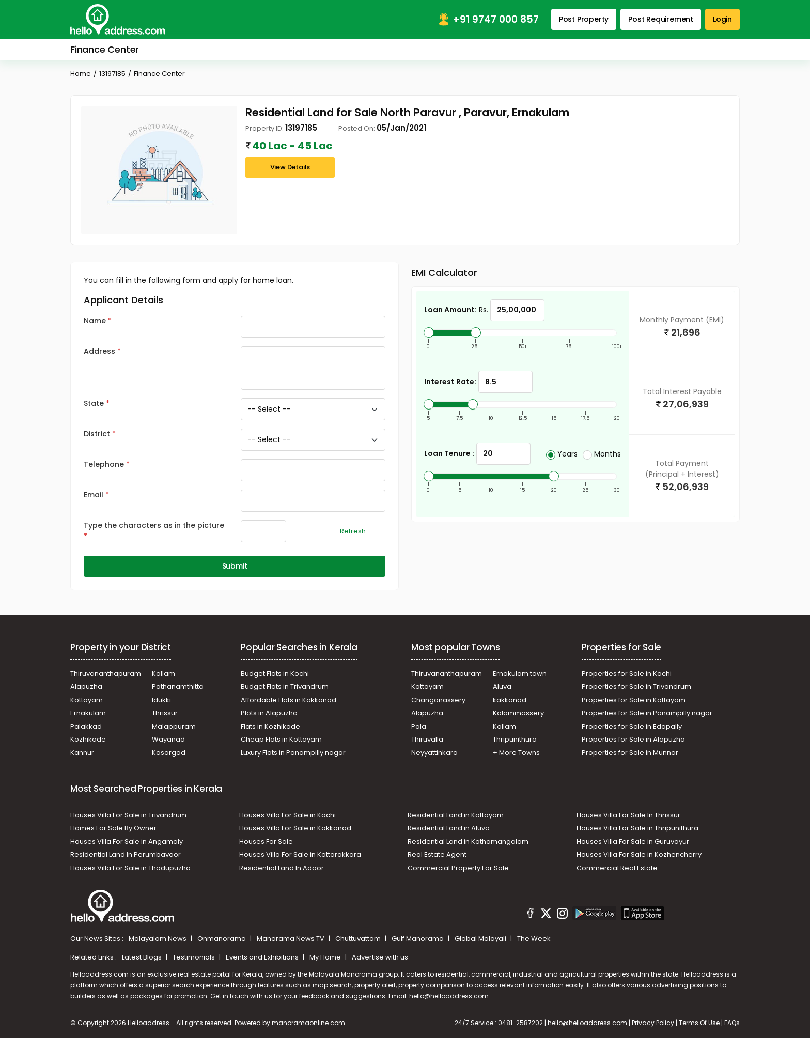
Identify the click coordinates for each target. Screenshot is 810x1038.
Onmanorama (222, 938)
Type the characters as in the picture (154, 525)
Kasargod (168, 753)
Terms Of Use (699, 1022)
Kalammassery (518, 713)
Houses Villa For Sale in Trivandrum (128, 815)
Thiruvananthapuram (105, 674)
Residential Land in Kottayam (456, 815)
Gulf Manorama (418, 938)
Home (80, 73)
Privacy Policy (653, 1022)
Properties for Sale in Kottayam (634, 700)
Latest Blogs (142, 957)
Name (95, 321)
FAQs (732, 1022)
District (97, 434)
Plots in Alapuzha (269, 713)
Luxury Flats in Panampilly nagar (293, 753)
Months (602, 454)
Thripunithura (515, 739)
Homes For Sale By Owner (113, 828)
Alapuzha (86, 686)
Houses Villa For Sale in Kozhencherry (639, 854)
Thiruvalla (427, 739)
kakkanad (509, 700)
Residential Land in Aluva (449, 828)
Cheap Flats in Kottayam (281, 739)
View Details (290, 167)
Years (562, 454)
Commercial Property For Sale (458, 868)
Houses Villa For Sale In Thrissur (628, 815)
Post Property (584, 19)
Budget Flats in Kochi (275, 674)
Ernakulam (88, 713)
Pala (418, 726)
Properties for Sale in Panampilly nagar (647, 713)
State (94, 403)
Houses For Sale (266, 841)
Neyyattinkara (434, 753)
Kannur (82, 753)
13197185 (112, 73)
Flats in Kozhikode (270, 726)
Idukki (161, 700)
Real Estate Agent (437, 854)
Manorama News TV (291, 938)
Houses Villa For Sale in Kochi (287, 815)
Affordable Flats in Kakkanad (288, 700)
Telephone (104, 464)
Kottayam (86, 700)
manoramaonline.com (308, 1022)
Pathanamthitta (178, 686)
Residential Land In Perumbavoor (125, 854)
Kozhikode (88, 739)
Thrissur (165, 713)
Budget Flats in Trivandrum (285, 686)
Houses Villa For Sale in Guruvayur (633, 841)
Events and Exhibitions (263, 957)
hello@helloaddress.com (449, 996)
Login (722, 19)
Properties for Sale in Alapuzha (633, 739)
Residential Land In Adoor (281, 868)
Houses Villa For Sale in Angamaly (126, 841)
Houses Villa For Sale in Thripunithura (637, 828)
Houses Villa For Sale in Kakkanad (295, 828)
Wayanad (168, 739)
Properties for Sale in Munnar (630, 753)
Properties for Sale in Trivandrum (636, 686)
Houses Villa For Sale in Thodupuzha (130, 868)
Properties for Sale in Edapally (632, 726)
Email (93, 495)
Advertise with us (380, 957)
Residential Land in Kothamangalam (468, 841)
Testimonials (194, 957)
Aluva (502, 686)
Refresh (353, 531)
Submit (234, 566)
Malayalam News (158, 938)
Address (99, 351)
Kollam (163, 674)
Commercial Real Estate (617, 868)
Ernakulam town (520, 674)
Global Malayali (481, 938)
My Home (325, 957)
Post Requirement (660, 19)
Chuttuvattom (358, 938)
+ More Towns (516, 753)
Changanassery (438, 700)
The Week (534, 938)
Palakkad (86, 726)
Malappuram (174, 726)
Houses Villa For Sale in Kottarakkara (300, 854)
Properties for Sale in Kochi (627, 674)
